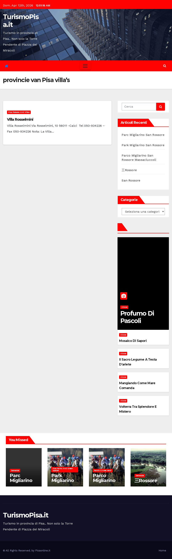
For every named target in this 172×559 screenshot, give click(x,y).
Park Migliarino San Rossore (143, 145)
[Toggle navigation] (85, 66)
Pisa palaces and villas (19, 112)
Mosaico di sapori (132, 341)
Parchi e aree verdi (102, 470)
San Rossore (131, 180)
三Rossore (129, 170)
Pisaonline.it (42, 550)
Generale (15, 470)
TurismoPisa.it (21, 21)
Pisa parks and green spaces (63, 469)
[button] (164, 66)
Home (162, 550)
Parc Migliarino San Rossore (143, 135)
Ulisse (124, 307)
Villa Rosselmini (20, 119)
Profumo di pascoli (137, 317)
